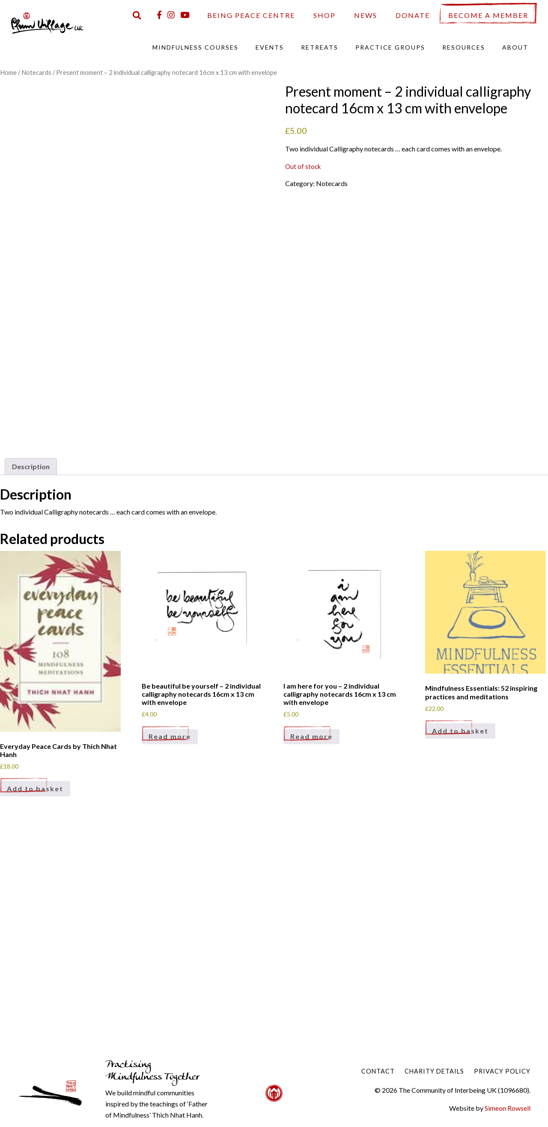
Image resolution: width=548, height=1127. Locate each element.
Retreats (319, 47)
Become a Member (488, 15)
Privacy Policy (502, 1071)
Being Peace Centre (251, 15)
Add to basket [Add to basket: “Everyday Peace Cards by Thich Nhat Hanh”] (35, 788)
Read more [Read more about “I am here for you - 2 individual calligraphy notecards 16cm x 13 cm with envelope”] (311, 736)
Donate (413, 15)
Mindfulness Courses (195, 47)
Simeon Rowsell (507, 1108)
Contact (378, 1071)
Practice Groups (390, 47)
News (365, 15)
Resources (463, 47)
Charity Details (434, 1071)
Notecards (36, 72)
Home (8, 72)
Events (270, 47)
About (515, 47)
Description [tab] (31, 466)
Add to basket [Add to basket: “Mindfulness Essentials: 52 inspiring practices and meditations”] (460, 731)
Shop (324, 15)
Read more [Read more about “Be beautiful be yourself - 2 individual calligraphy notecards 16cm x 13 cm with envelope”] (170, 736)
